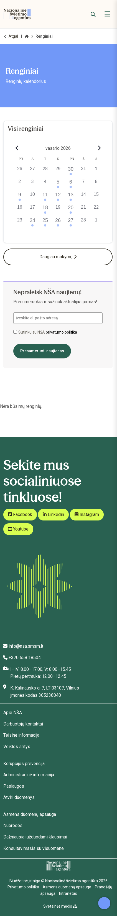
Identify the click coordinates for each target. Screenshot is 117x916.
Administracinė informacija (28, 774)
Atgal (13, 36)
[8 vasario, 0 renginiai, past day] (96, 184)
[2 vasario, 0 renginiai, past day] (19, 184)
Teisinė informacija (21, 735)
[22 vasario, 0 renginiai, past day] (96, 210)
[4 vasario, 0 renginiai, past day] (45, 184)
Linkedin (53, 514)
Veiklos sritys (16, 746)
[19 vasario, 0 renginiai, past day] (58, 210)
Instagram (87, 514)
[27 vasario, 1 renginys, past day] (70, 223)
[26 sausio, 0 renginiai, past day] (19, 171)
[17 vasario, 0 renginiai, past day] (32, 210)
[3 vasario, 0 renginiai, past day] (32, 184)
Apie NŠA (12, 712)
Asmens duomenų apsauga (29, 814)
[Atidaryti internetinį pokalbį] (104, 903)
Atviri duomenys (19, 797)
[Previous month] (16, 148)
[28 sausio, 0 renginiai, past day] (45, 171)
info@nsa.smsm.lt (26, 646)
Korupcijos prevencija (24, 763)
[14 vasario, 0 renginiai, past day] (83, 197)
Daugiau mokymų (58, 256)
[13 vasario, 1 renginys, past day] (70, 197)
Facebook (20, 514)
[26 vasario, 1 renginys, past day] (58, 223)
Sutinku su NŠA (45, 332)
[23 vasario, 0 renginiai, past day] (19, 223)
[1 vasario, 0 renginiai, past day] (96, 171)
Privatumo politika (23, 887)
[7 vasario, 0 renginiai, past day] (83, 184)
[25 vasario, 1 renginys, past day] (45, 223)
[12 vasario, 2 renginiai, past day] (58, 197)
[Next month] (99, 148)
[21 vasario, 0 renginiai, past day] (83, 210)
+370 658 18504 (25, 657)
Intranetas (68, 893)
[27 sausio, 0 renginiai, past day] (32, 171)
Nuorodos (12, 825)
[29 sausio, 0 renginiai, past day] (58, 171)
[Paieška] (93, 14)
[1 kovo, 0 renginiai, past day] (96, 223)
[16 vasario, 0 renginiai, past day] (19, 210)
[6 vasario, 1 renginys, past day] (70, 184)
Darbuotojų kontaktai (23, 724)
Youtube (18, 529)
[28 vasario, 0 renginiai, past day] (83, 223)
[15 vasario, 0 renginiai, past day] (96, 197)
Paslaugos (13, 786)
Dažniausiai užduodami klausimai (35, 837)
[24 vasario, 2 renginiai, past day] (32, 223)
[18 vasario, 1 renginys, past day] (45, 210)
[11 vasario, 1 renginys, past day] (45, 197)
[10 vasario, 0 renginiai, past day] (32, 197)
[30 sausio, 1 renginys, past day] (70, 171)
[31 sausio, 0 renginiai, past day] (83, 171)
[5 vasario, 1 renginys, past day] (58, 184)
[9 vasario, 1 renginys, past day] (19, 197)
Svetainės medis (60, 906)
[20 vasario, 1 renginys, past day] (70, 210)
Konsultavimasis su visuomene (33, 848)
